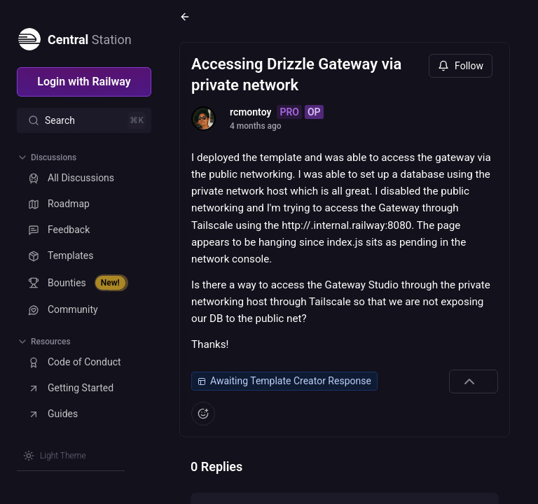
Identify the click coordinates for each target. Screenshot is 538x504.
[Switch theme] (54, 456)
